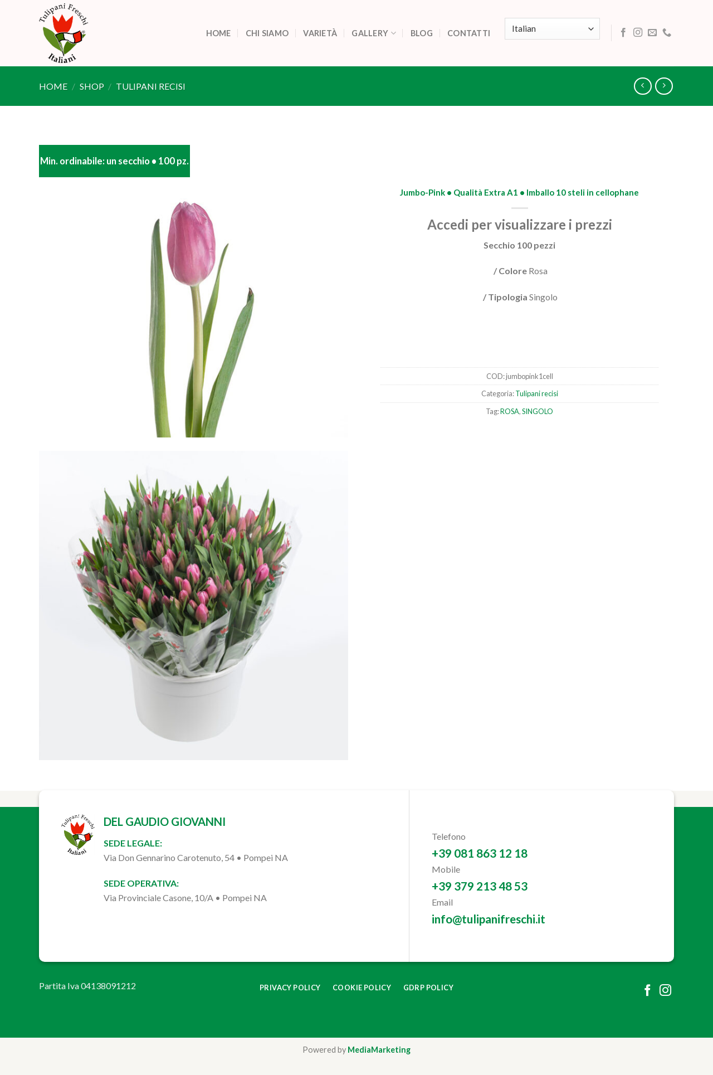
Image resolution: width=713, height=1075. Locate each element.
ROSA (509, 411)
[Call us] (666, 33)
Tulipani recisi (150, 86)
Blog (422, 33)
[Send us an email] (652, 33)
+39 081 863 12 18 (480, 853)
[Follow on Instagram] (637, 33)
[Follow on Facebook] (623, 33)
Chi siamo (267, 33)
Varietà (320, 33)
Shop (92, 86)
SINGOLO (537, 411)
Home (218, 33)
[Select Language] (552, 29)
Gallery (373, 33)
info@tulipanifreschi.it (488, 919)
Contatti (468, 33)
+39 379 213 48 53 (480, 886)
